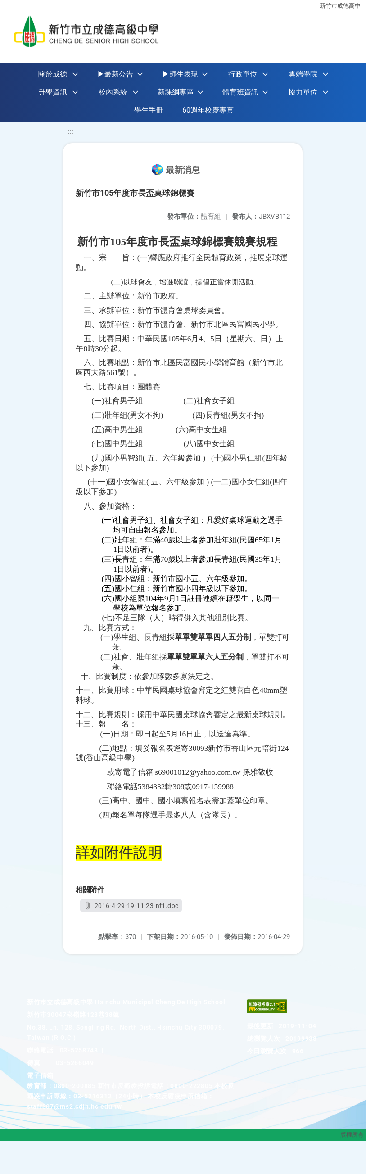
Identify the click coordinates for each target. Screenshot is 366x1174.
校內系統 (113, 92)
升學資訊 (52, 92)
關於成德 (52, 74)
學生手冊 (148, 110)
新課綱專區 (176, 92)
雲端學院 (303, 74)
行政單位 (242, 74)
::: (70, 131)
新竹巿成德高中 (340, 5)
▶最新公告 (115, 74)
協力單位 (303, 92)
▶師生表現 (180, 74)
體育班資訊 (240, 92)
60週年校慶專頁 (208, 110)
